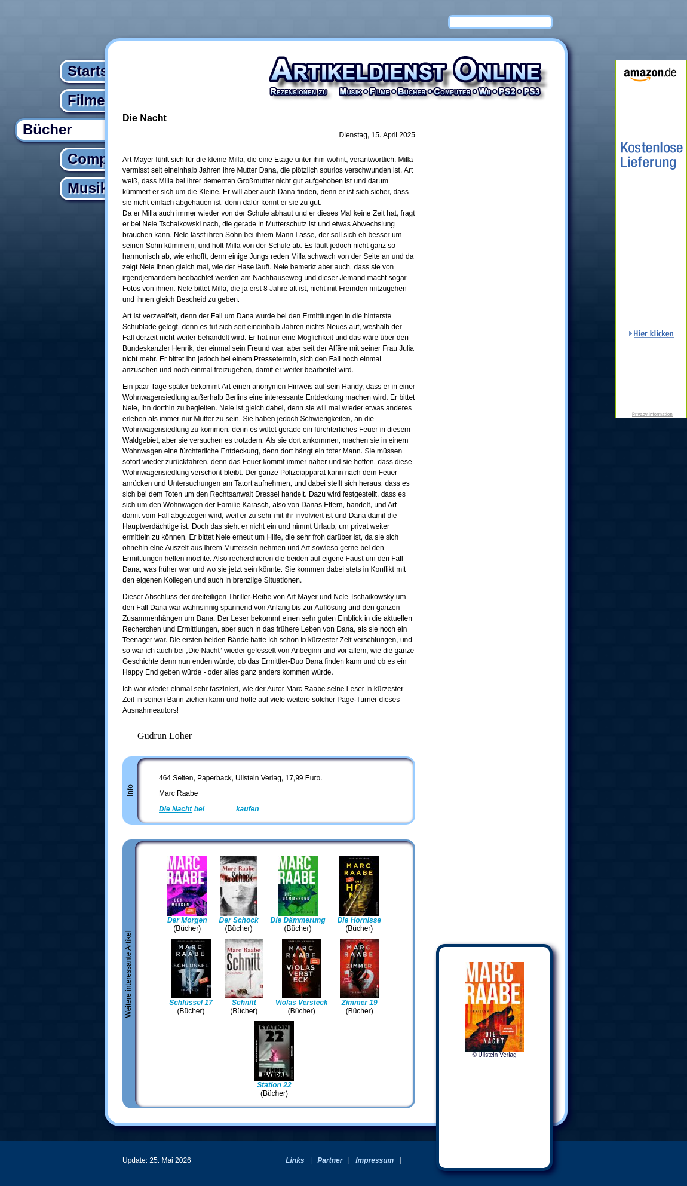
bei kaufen (209, 809)
